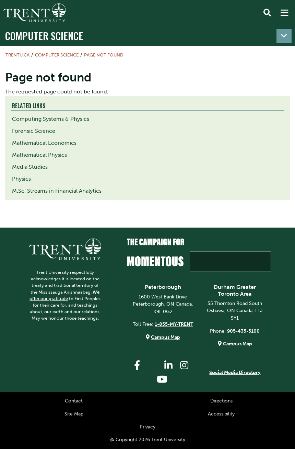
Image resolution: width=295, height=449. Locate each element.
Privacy (147, 427)
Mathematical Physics (39, 155)
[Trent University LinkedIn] (168, 365)
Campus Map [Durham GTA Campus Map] (237, 344)
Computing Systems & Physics (50, 119)
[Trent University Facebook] (137, 365)
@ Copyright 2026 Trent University (147, 439)
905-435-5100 (243, 331)
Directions (221, 401)
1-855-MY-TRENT (174, 324)
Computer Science (44, 35)
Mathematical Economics (44, 143)
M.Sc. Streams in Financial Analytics (57, 191)
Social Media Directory (234, 372)
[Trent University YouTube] (162, 379)
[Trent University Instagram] (184, 365)
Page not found (103, 54)
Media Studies (30, 167)
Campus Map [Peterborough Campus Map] (165, 337)
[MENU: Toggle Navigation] (284, 13)
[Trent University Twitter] (152, 365)
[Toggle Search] (267, 13)
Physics (21, 179)
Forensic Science (33, 131)
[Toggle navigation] (284, 36)
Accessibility (221, 414)
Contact (74, 401)
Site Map (73, 414)
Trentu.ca (17, 54)
